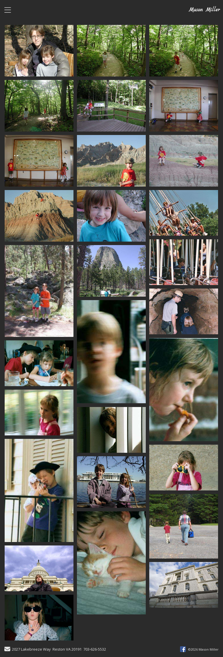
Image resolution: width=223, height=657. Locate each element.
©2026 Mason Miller (203, 649)
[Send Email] (7, 649)
